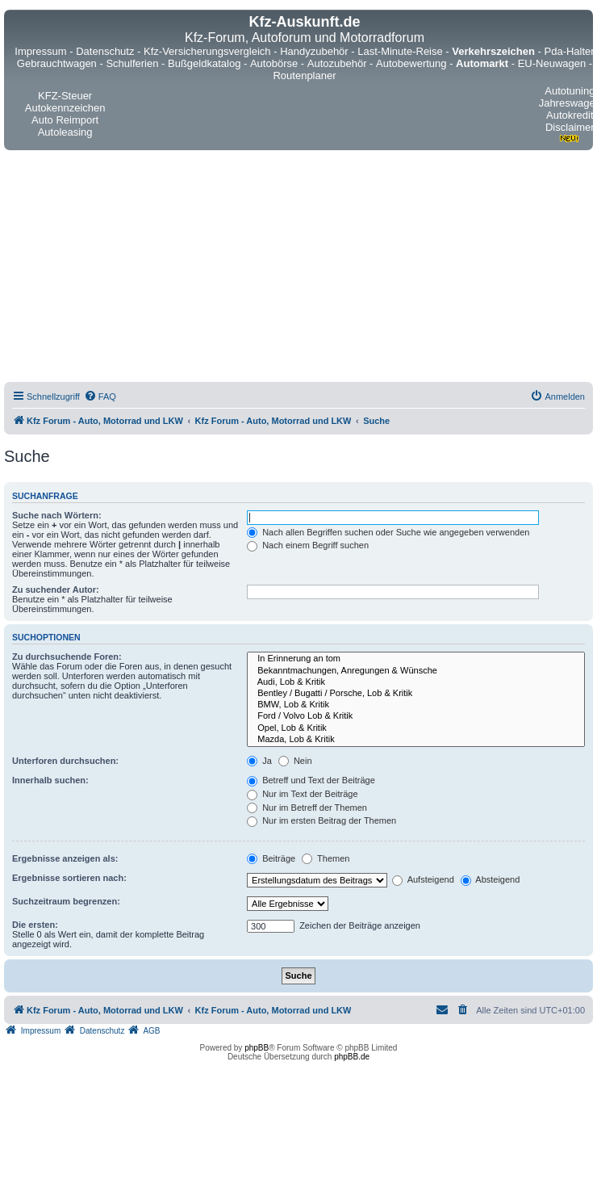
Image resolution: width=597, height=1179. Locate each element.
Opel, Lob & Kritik (415, 728)
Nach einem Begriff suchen (308, 545)
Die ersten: (35, 924)
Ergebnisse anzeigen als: (65, 858)
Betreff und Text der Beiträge (311, 780)
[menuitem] (100, 396)
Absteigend (490, 879)
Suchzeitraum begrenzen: (66, 901)
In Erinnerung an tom (415, 659)
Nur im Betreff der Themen (307, 807)
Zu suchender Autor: (55, 589)
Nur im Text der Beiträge (302, 794)
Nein (295, 761)
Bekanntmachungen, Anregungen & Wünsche (415, 671)
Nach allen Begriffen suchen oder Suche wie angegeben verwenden (388, 532)
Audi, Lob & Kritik (415, 682)
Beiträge (271, 858)
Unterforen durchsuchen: (65, 761)
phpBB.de (351, 1056)
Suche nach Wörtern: (57, 515)
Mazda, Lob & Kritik (415, 739)
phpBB (256, 1047)
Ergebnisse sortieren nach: (69, 878)
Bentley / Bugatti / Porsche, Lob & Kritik (415, 693)
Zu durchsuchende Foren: (67, 656)
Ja (259, 761)
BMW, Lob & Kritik (415, 705)
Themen (325, 858)
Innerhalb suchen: (50, 780)
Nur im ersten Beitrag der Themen (321, 820)
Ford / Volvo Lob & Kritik (415, 716)
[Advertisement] (159, 268)
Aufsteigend (423, 879)
